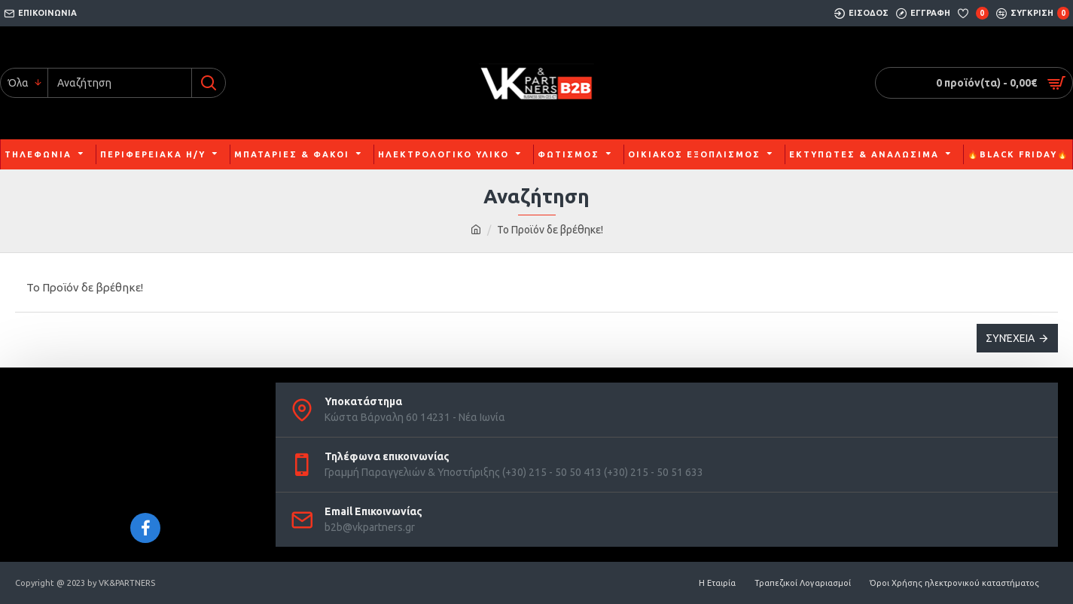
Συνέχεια (1010, 338)
